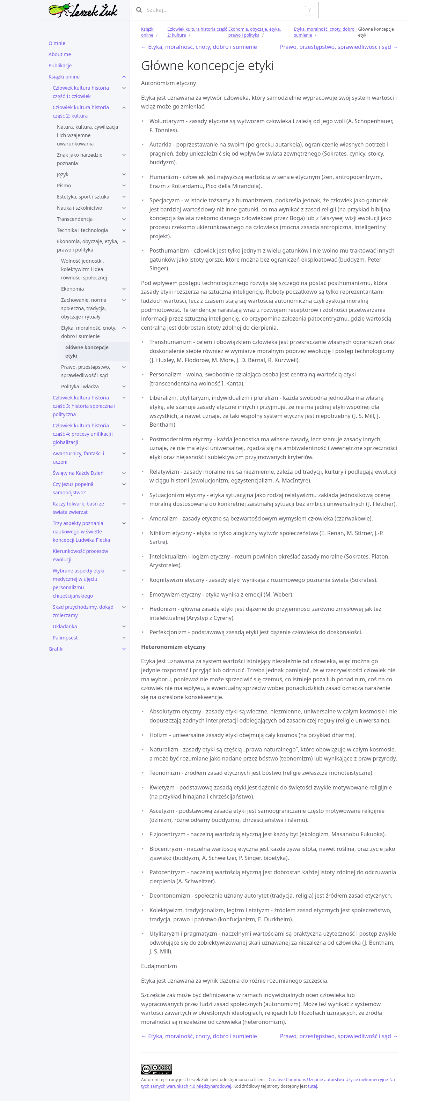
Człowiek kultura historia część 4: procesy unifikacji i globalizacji (83, 433)
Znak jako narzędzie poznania (79, 158)
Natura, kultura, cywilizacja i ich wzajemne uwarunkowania (87, 135)
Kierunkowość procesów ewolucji (80, 555)
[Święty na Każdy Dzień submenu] (124, 473)
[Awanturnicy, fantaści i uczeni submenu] (124, 453)
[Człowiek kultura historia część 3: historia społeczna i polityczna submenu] (124, 397)
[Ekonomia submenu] (124, 288)
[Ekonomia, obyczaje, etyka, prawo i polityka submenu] (124, 241)
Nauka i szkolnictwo (79, 207)
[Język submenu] (124, 174)
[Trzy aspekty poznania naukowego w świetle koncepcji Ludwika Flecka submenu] (124, 523)
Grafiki (56, 648)
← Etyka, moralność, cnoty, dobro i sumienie (199, 47)
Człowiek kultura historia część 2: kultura (81, 111)
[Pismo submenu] (124, 185)
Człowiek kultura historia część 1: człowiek (81, 91)
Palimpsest (65, 637)
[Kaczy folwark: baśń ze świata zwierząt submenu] (124, 503)
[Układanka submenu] (124, 626)
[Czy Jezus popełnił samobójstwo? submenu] (124, 484)
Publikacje (60, 65)
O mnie (57, 43)
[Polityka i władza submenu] (124, 386)
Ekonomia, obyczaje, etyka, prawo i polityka (87, 245)
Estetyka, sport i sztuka (83, 196)
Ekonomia (72, 288)
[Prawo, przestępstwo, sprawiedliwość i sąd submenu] (124, 367)
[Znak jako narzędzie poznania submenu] (124, 154)
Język (62, 174)
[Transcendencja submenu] (124, 219)
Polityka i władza (80, 386)
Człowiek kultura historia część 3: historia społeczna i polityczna (84, 406)
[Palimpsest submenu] (124, 637)
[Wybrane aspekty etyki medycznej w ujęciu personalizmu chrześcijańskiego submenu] (124, 570)
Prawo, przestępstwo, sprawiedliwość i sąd (85, 371)
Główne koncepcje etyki (87, 351)
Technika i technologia (82, 230)
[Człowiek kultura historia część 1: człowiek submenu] (124, 87)
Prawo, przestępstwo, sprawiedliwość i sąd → (339, 47)
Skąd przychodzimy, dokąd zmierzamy (83, 611)
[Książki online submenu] (124, 76)
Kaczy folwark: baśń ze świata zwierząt (78, 507)
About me (60, 54)
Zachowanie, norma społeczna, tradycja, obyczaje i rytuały (84, 308)
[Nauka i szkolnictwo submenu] (124, 208)
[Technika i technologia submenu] (124, 230)
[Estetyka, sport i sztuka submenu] (124, 196)
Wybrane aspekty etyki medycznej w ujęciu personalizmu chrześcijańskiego (78, 583)
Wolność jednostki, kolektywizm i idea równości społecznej (84, 269)
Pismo (64, 185)
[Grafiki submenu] (124, 648)
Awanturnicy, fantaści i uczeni (78, 457)
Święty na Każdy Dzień (78, 473)
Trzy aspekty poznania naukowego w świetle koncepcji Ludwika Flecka (81, 531)
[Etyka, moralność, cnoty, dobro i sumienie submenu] (124, 328)
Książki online (64, 76)
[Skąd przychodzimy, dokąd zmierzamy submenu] (124, 607)
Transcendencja (75, 219)
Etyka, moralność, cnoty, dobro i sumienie (88, 331)
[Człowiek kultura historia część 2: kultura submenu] (124, 107)
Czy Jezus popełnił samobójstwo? (73, 488)
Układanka (65, 626)
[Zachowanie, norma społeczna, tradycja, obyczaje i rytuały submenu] (124, 300)
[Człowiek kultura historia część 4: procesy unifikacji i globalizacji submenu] (124, 425)
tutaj (312, 1086)
